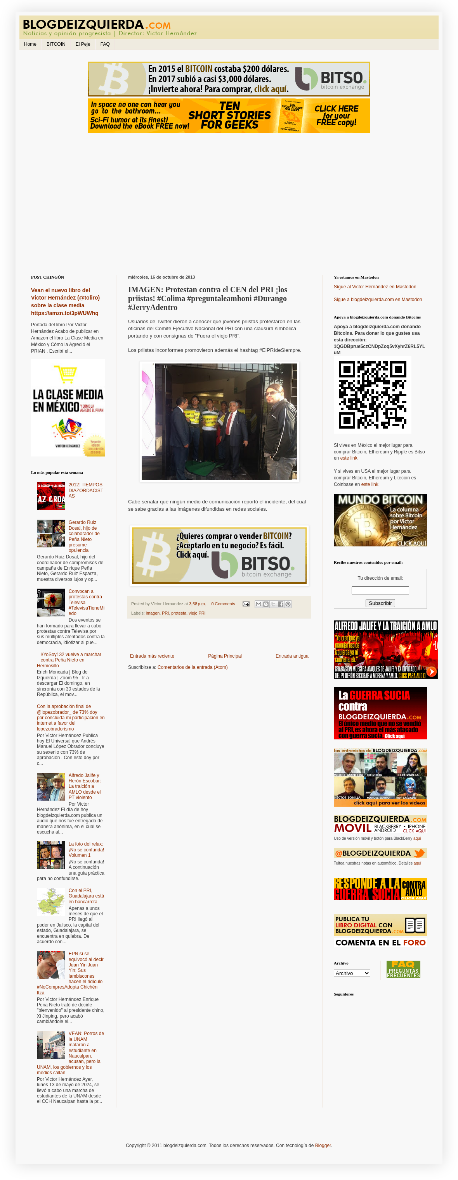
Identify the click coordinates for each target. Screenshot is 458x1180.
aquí (417, 838)
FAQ (105, 44)
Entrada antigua (292, 656)
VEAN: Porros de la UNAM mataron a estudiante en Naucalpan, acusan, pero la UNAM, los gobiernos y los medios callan (70, 1053)
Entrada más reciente (152, 656)
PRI (165, 613)
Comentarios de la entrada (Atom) (193, 667)
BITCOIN (56, 44)
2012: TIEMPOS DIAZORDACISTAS (86, 490)
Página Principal (225, 656)
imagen (153, 613)
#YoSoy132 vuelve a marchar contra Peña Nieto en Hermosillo (69, 660)
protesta (178, 613)
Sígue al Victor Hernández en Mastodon (375, 286)
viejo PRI (197, 613)
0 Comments (223, 603)
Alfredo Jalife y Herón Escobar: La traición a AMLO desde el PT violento (85, 787)
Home (30, 44)
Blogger (323, 1145)
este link (348, 458)
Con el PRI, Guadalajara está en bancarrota (86, 896)
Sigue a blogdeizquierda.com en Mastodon (378, 299)
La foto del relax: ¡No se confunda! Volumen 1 (86, 849)
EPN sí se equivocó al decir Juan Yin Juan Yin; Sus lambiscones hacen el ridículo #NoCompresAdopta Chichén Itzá (70, 973)
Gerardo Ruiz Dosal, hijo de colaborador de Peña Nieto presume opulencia (84, 536)
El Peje (83, 44)
